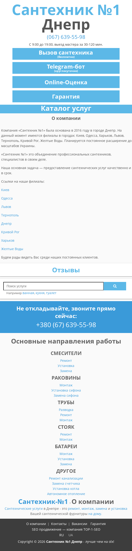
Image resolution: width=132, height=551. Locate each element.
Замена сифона (66, 395)
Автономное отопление (66, 494)
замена (101, 508)
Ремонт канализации (66, 478)
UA (70, 535)
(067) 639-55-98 (66, 37)
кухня (40, 293)
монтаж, (88, 508)
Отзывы (66, 269)
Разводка (66, 409)
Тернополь (10, 215)
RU (61, 535)
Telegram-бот (66, 68)
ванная (28, 293)
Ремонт (66, 360)
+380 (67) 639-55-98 (66, 324)
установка (119, 508)
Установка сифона (66, 390)
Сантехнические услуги (24, 508)
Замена (66, 371)
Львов (6, 206)
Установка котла (66, 488)
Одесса (7, 198)
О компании (36, 523)
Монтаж (66, 385)
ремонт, (75, 508)
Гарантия (66, 96)
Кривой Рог (10, 232)
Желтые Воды (12, 249)
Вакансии (79, 523)
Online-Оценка (66, 82)
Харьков (7, 240)
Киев (5, 190)
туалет (51, 293)
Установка (66, 365)
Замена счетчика (66, 483)
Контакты (59, 523)
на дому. (95, 513)
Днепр (6, 223)
